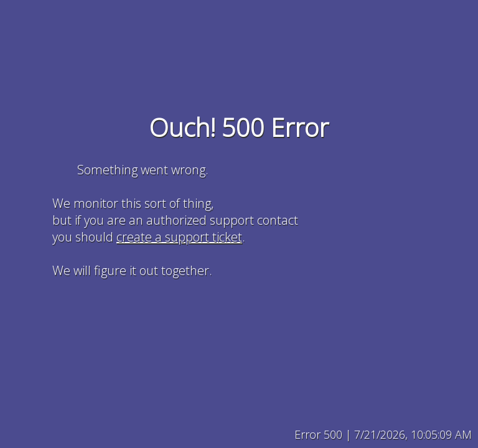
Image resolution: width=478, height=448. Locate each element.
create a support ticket (179, 236)
